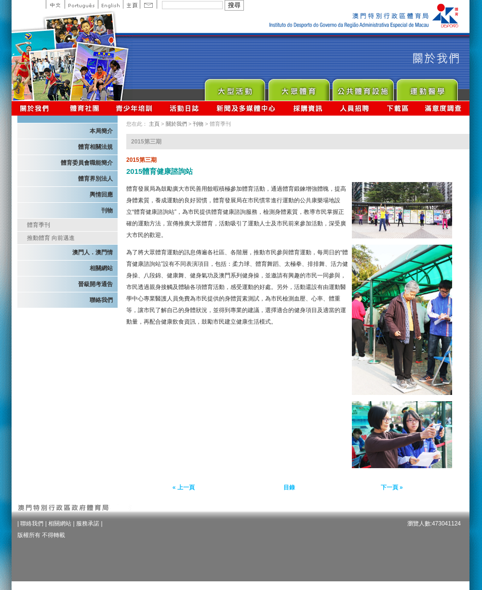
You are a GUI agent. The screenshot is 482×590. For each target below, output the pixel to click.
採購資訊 (308, 108)
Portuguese (81, 4)
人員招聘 (354, 108)
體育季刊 (38, 225)
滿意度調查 (443, 108)
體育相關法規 (95, 147)
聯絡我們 (101, 300)
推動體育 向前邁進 (51, 238)
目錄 (289, 487)
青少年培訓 (134, 108)
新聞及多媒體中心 (246, 108)
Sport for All (299, 87)
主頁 (131, 4)
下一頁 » (392, 487)
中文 (55, 4)
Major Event (234, 87)
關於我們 (36, 108)
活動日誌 (185, 108)
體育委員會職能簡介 (87, 162)
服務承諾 (87, 523)
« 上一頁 (184, 487)
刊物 (107, 210)
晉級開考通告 (95, 284)
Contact (148, 4)
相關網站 (101, 268)
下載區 (397, 108)
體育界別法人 (95, 178)
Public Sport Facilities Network (363, 87)
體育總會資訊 (84, 108)
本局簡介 (101, 131)
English (110, 4)
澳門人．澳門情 (92, 252)
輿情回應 (101, 194)
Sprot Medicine (427, 87)
